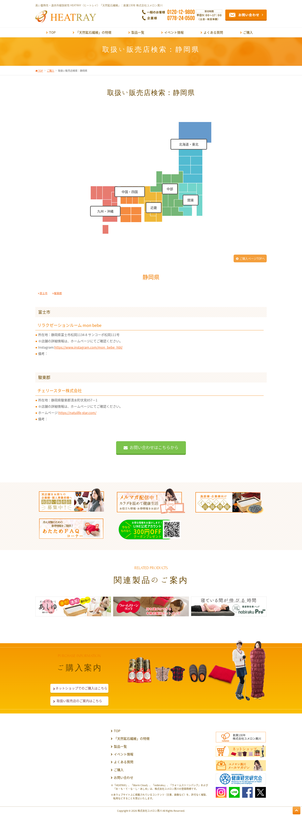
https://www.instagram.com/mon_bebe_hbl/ (88, 347)
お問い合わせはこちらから (154, 447)
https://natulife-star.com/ (77, 412)
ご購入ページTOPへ (252, 258)
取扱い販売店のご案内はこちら (79, 700)
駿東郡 (58, 293)
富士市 (43, 293)
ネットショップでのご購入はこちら (79, 688)
